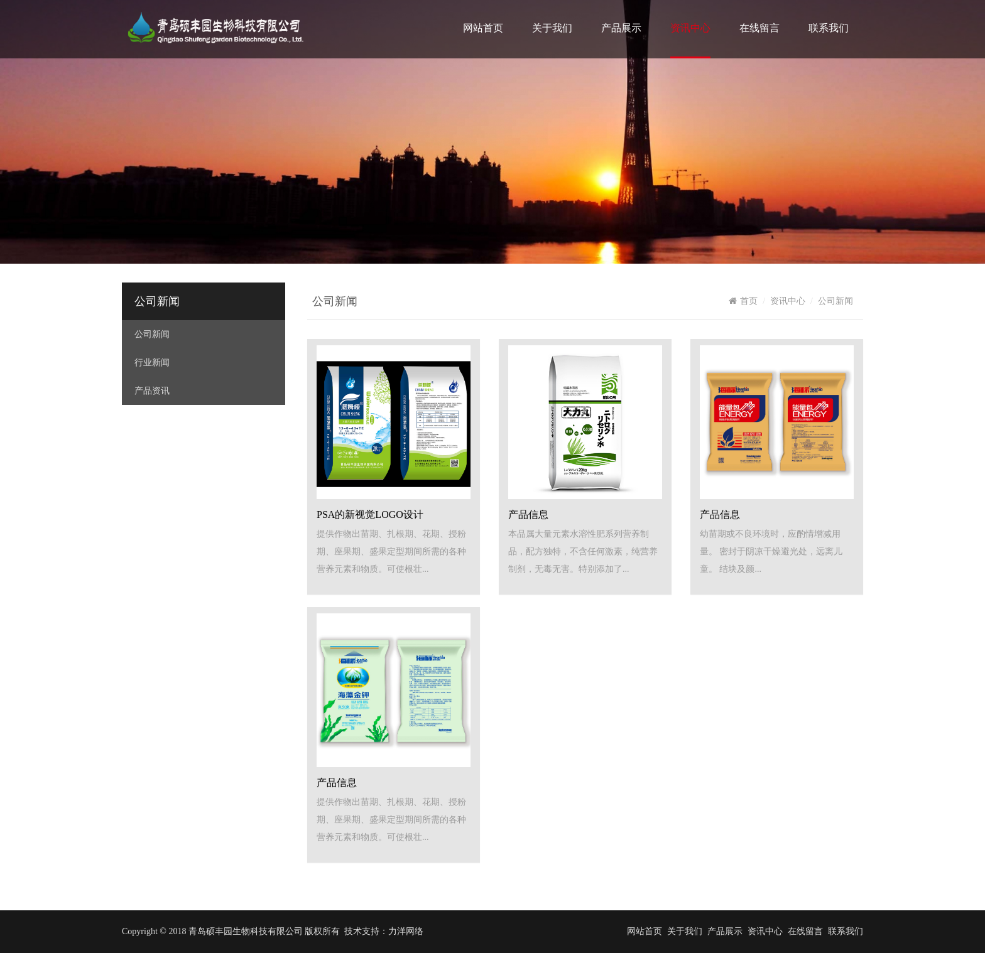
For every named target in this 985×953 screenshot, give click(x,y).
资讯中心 (690, 28)
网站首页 (483, 28)
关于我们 (552, 28)
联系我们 (828, 28)
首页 (743, 301)
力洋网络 (405, 931)
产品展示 (621, 28)
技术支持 (361, 931)
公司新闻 (157, 301)
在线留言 (759, 28)
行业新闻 (152, 362)
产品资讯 (152, 391)
